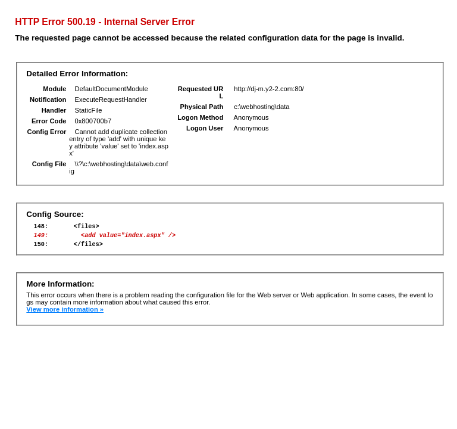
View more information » (65, 314)
